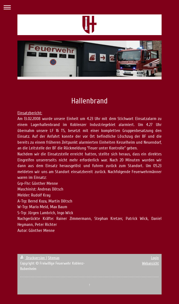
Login (155, 258)
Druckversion (33, 258)
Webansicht (150, 263)
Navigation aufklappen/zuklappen (89, 7)
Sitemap (54, 258)
